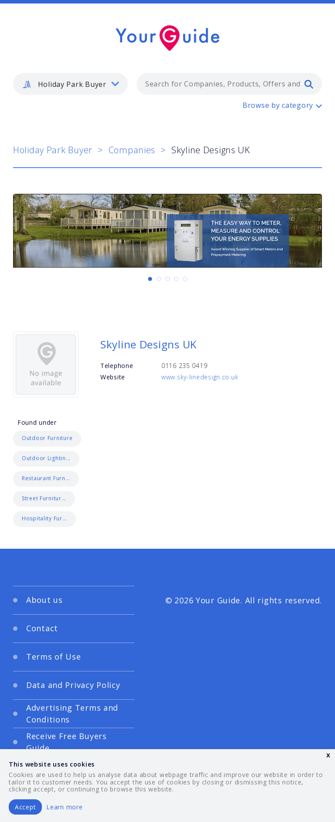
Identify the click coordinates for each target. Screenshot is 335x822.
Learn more (64, 807)
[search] (309, 84)
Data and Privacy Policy (73, 685)
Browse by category (278, 105)
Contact (42, 628)
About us (44, 600)
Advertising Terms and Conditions (72, 713)
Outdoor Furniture (47, 438)
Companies (132, 150)
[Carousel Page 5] (185, 279)
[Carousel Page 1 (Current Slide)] (150, 279)
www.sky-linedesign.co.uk (199, 377)
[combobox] (229, 84)
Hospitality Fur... (44, 518)
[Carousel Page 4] (176, 279)
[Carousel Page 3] (167, 279)
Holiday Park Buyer (52, 150)
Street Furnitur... (44, 498)
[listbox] (70, 84)
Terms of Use (53, 656)
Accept (25, 807)
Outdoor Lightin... (46, 458)
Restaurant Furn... (46, 478)
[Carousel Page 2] (159, 279)
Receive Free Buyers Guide (66, 742)
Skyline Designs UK (148, 344)
